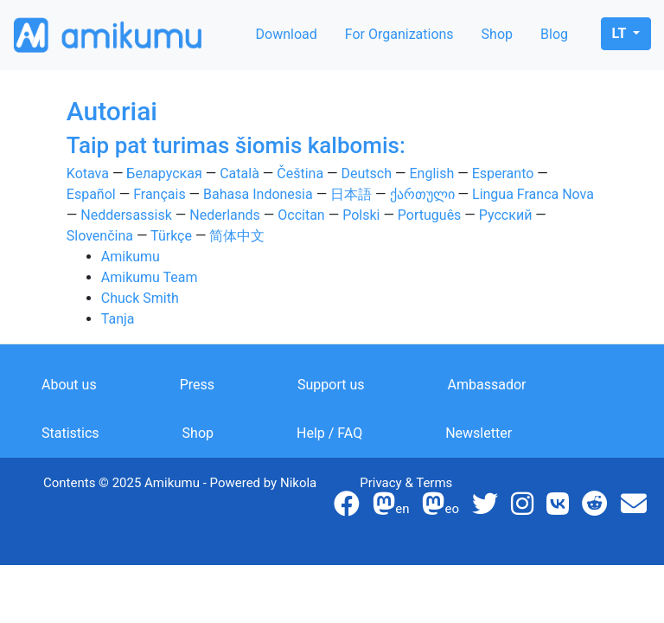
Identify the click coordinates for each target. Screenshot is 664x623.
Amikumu (130, 256)
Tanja (118, 319)
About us (69, 384)
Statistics (70, 433)
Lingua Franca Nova (533, 194)
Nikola (298, 483)
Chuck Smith (140, 298)
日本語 (351, 194)
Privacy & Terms (406, 483)
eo (440, 509)
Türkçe (171, 236)
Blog (554, 34)
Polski (361, 215)
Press (197, 384)
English (431, 173)
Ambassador (487, 384)
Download (286, 34)
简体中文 (237, 236)
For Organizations (399, 34)
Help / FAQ (329, 433)
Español (91, 194)
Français (159, 194)
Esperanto (503, 173)
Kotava (88, 173)
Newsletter (478, 433)
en (391, 509)
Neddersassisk (126, 215)
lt (620, 33)
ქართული (422, 194)
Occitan (301, 215)
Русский (506, 215)
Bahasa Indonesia (258, 194)
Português (430, 215)
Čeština (300, 173)
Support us (331, 384)
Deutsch (367, 173)
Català (239, 173)
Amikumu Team (149, 277)
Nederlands (224, 215)
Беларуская (163, 173)
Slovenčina (100, 236)
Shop (497, 34)
